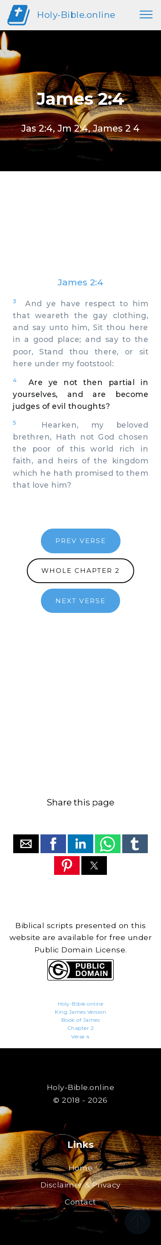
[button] (26, 843)
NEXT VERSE (80, 601)
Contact (80, 1201)
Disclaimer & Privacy (80, 1184)
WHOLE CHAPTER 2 (80, 570)
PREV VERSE (80, 541)
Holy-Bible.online (76, 14)
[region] (80, 232)
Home (81, 1167)
